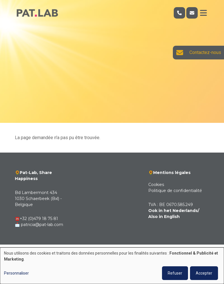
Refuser (175, 273)
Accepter (204, 273)
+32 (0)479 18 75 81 (39, 218)
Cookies (156, 184)
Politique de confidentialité (175, 190)
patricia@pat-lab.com (42, 224)
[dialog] (112, 265)
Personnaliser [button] (16, 273)
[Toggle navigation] (203, 13)
